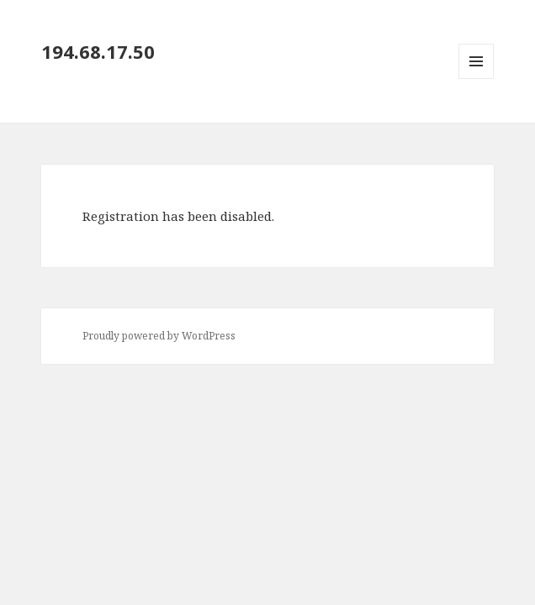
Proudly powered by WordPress (159, 336)
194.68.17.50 (98, 51)
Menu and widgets (476, 78)
